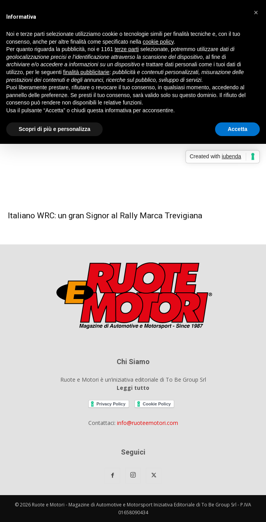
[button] (256, 12)
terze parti (127, 49)
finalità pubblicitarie (86, 72)
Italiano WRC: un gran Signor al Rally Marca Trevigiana (105, 215)
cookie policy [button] (158, 42)
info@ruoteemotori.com (147, 422)
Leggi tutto (133, 387)
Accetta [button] (237, 129)
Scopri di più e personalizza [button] (54, 129)
